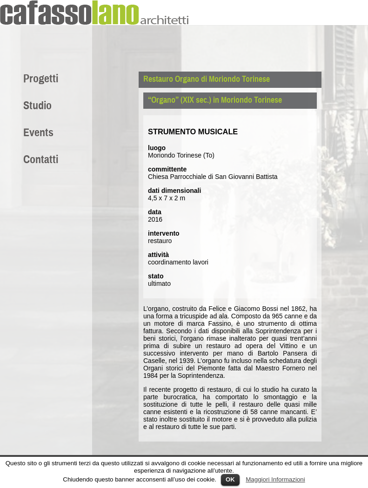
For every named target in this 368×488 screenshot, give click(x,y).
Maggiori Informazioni (275, 479)
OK (230, 479)
